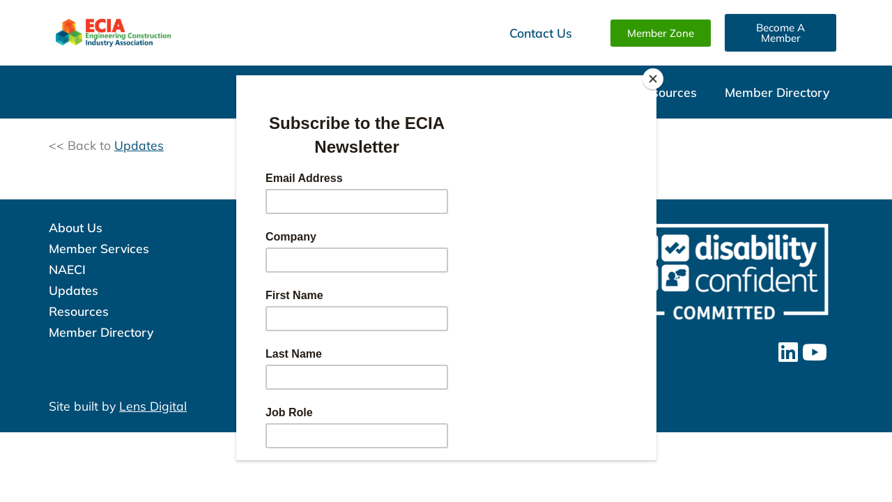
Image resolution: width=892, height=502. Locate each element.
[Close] (653, 78)
